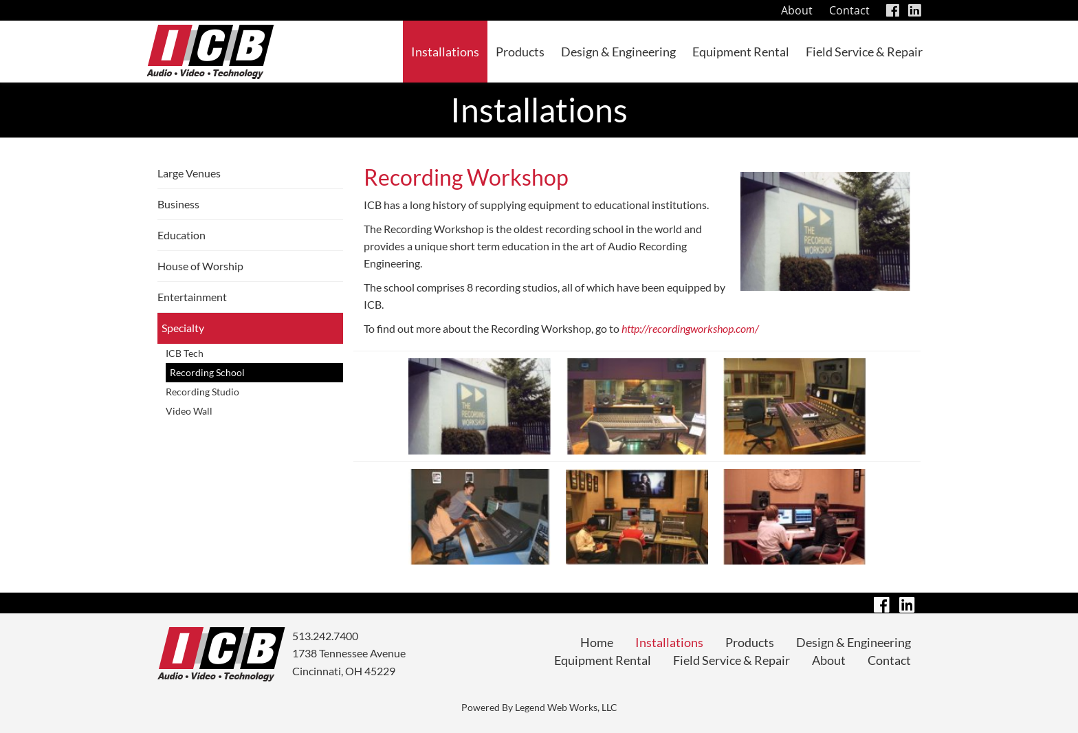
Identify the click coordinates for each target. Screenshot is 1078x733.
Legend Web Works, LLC (566, 707)
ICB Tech (185, 353)
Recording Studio (202, 391)
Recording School (207, 372)
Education (181, 234)
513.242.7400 (325, 635)
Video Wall (189, 411)
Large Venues (189, 172)
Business (178, 203)
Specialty (183, 327)
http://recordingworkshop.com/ (690, 328)
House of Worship (200, 265)
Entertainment (192, 296)
